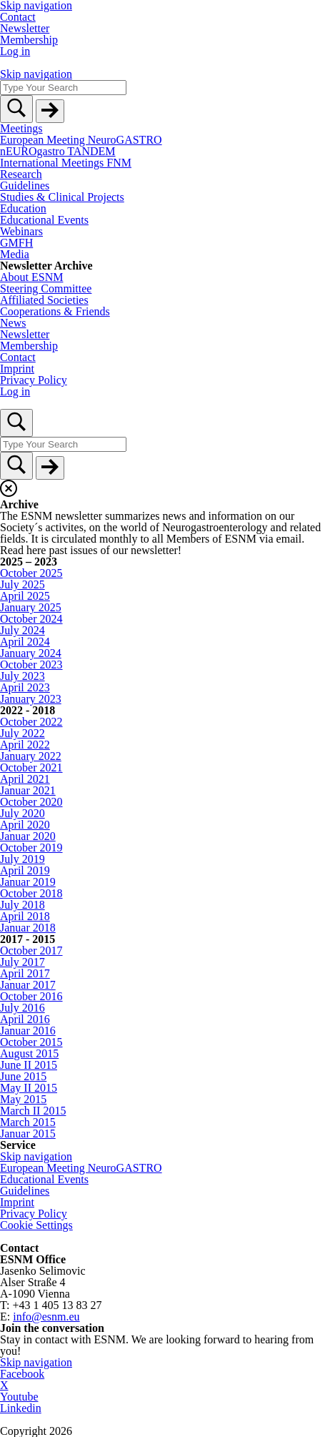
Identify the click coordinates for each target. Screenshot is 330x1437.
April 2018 (25, 916)
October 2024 (31, 619)
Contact (18, 17)
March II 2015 (33, 1111)
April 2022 (25, 745)
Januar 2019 (28, 882)
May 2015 (23, 1099)
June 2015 (23, 1076)
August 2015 (29, 1053)
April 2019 (25, 870)
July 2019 (22, 859)
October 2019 (31, 847)
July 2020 (22, 813)
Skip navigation (36, 74)
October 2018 (31, 893)
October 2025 (31, 573)
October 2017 (31, 950)
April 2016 (25, 1019)
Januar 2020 (28, 836)
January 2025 (30, 607)
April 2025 (25, 596)
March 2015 (28, 1122)
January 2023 (30, 699)
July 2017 (22, 962)
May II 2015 (28, 1088)
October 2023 (31, 664)
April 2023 (25, 687)
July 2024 (22, 630)
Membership (29, 40)
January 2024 (30, 653)
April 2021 (25, 779)
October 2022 (31, 722)
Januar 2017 (28, 985)
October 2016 (31, 996)
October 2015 (31, 1042)
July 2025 (22, 584)
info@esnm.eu (46, 1316)
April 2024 (25, 642)
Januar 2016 (28, 1030)
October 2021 (31, 767)
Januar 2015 (28, 1133)
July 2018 (22, 905)
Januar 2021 (28, 790)
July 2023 (22, 676)
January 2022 (30, 756)
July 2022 (22, 733)
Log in (15, 51)
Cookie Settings (36, 1225)
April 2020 (25, 825)
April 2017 (25, 973)
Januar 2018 (28, 928)
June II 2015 (28, 1065)
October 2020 (31, 802)
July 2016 (22, 1008)
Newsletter (24, 28)
